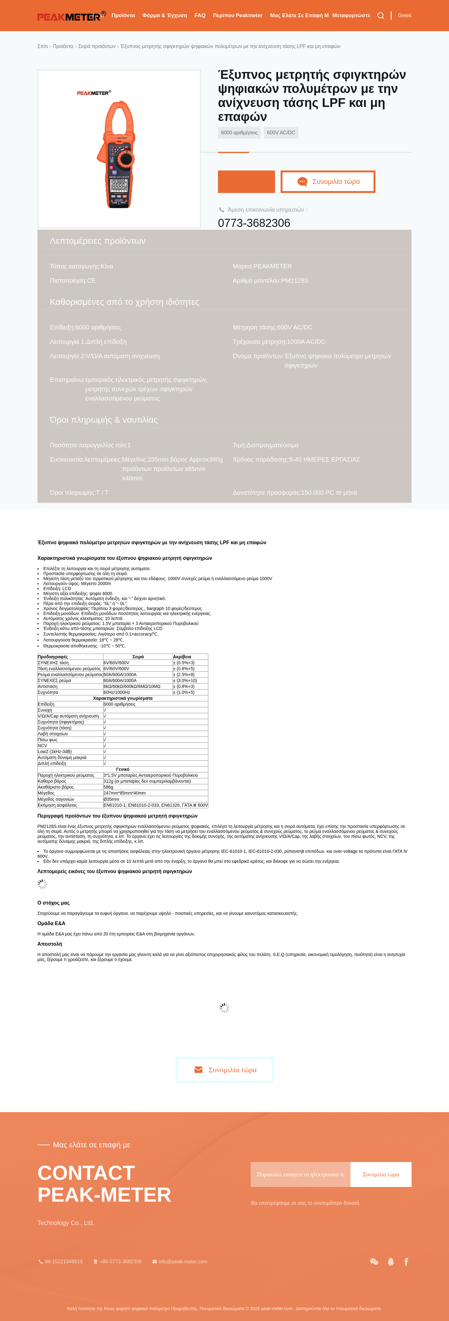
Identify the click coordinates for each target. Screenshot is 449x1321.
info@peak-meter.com (179, 1262)
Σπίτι (42, 46)
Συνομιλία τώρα (246, 181)
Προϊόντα (123, 15)
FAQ (200, 15)
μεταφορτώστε (351, 15)
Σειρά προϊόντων (96, 46)
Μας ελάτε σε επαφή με (299, 15)
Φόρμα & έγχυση (164, 15)
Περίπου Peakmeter (238, 15)
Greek (405, 15)
